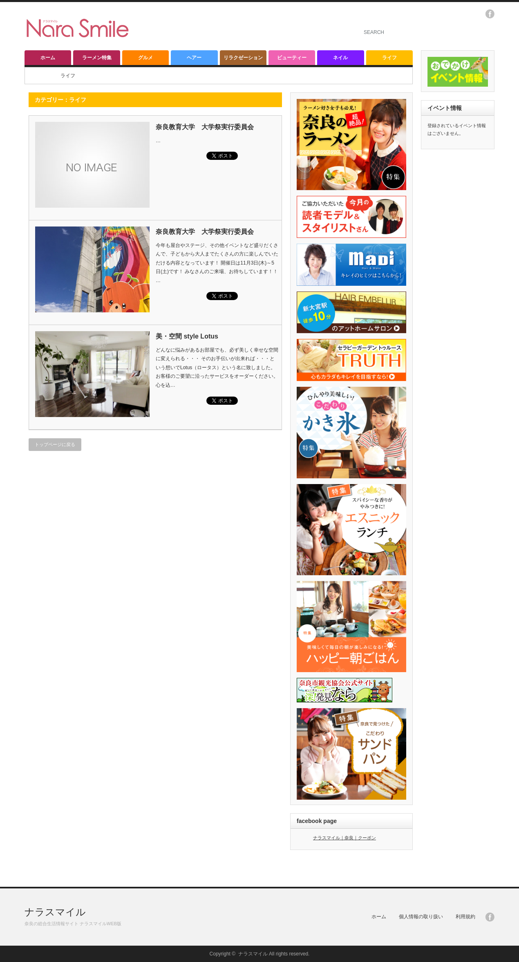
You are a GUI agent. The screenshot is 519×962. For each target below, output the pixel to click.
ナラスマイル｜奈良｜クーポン (344, 837)
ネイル (340, 58)
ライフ (389, 58)
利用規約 (465, 916)
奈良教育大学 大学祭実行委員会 (205, 126)
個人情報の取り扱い (421, 916)
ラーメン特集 (97, 58)
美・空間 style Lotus (187, 336)
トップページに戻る (55, 444)
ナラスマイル (55, 911)
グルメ (145, 58)
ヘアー (194, 58)
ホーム (47, 58)
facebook (489, 13)
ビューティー (291, 58)
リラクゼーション (243, 58)
